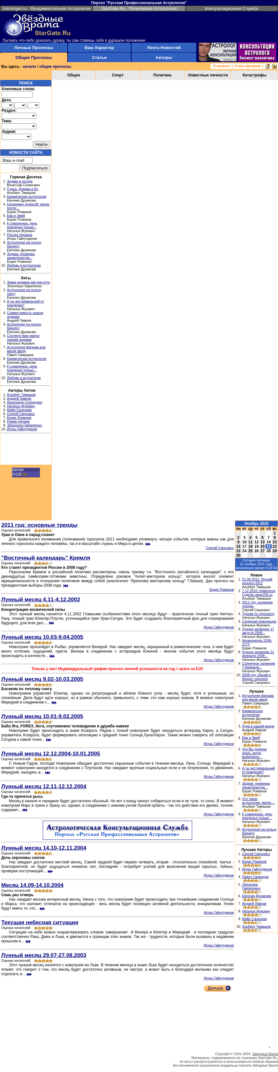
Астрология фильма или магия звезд (258, 697)
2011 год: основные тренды (39, 525)
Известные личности (208, 75)
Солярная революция (259, 621)
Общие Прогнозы (33, 57)
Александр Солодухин (24, 402)
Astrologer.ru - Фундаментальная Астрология (47, 8)
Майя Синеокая (19, 410)
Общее (73, 75)
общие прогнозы (55, 66)
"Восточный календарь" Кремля (45, 557)
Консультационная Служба (231, 8)
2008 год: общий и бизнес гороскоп (256, 677)
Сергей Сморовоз (21, 414)
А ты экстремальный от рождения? (258, 770)
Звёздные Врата (265, 1054)
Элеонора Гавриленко (24, 425)
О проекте (221, 66)
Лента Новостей (164, 47)
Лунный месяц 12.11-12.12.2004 (43, 786)
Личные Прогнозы (33, 47)
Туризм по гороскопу (258, 614)
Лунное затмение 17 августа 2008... (258, 631)
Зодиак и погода (20, 181)
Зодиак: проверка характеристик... (21, 256)
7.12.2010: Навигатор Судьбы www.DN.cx (258, 593)
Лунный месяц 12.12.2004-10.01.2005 (50, 753)
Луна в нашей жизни (258, 726)
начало (29, 66)
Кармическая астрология (26, 196)
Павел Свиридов (255, 877)
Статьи (99, 57)
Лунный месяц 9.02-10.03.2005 (42, 679)
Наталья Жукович (21, 406)
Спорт (118, 75)
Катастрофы (255, 75)
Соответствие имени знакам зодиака (23, 337)
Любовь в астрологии (24, 265)
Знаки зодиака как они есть (28, 282)
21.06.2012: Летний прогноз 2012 (257, 581)
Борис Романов (19, 417)
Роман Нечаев (18, 421)
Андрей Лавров (19, 398)
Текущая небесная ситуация (39, 922)
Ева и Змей (16, 216)
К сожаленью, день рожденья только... (22, 225)
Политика (162, 75)
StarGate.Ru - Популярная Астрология (139, 8)
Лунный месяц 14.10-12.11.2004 (43, 848)
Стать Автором (247, 66)
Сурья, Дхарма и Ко (22, 189)
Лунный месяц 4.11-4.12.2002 (40, 599)
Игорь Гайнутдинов (22, 429)
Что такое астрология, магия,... (258, 800)
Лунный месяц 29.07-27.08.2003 (43, 955)
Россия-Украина (19, 235)
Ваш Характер (99, 47)
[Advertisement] (26, 450)
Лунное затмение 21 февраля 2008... (258, 654)
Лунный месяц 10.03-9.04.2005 (42, 637)
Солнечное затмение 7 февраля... (258, 665)
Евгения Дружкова (256, 896)
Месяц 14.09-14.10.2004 (32, 885)
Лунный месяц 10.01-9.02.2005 (42, 716)
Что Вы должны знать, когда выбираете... (254, 753)
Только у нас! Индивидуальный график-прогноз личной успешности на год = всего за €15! (118, 669)
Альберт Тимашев (21, 395)
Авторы (164, 57)
